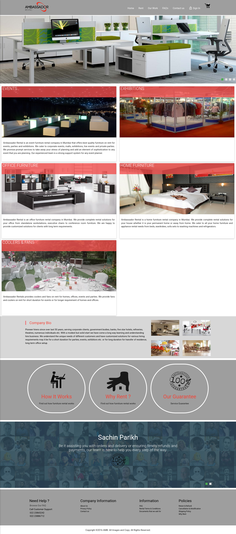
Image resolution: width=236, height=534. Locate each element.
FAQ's (165, 8)
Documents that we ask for (150, 511)
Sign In (194, 8)
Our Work (153, 8)
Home (130, 8)
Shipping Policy (185, 511)
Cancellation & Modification (190, 509)
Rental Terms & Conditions (150, 509)
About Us (84, 506)
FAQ (141, 506)
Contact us (178, 8)
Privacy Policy (86, 509)
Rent (140, 8)
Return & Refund (185, 506)
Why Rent (182, 514)
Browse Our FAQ (38, 505)
